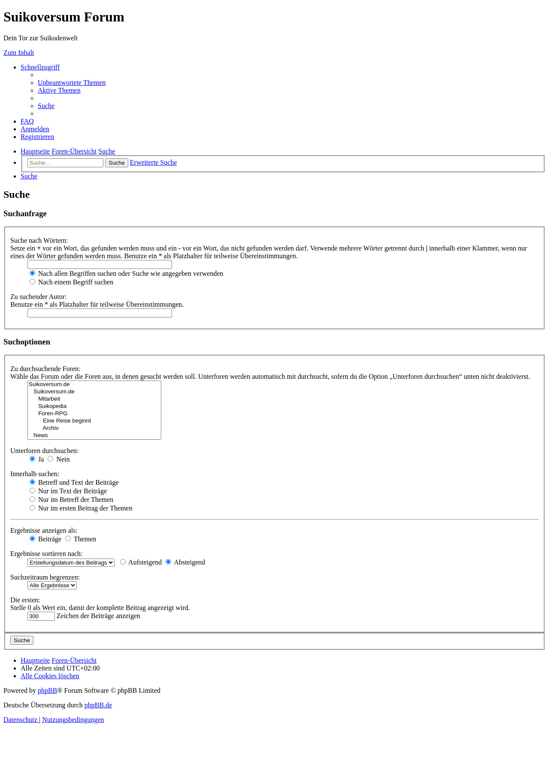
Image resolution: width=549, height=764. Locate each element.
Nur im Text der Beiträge (68, 491)
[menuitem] (72, 82)
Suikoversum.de (94, 384)
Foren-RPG (94, 413)
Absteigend (185, 562)
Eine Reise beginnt (94, 421)
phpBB (47, 690)
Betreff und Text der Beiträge (74, 482)
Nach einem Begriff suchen (71, 282)
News (94, 435)
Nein (58, 459)
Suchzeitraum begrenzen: (45, 577)
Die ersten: (25, 600)
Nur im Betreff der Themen (71, 499)
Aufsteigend (141, 562)
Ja (37, 459)
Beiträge (45, 539)
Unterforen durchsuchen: (44, 450)
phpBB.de (98, 705)
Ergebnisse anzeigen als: (44, 530)
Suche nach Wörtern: (39, 240)
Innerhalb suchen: (34, 473)
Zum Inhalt (18, 52)
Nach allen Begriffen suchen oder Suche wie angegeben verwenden (126, 273)
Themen (80, 539)
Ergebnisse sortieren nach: (46, 553)
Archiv (94, 428)
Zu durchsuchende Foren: (45, 368)
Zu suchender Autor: (38, 296)
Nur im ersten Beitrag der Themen (81, 508)
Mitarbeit (94, 399)
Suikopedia (94, 406)
